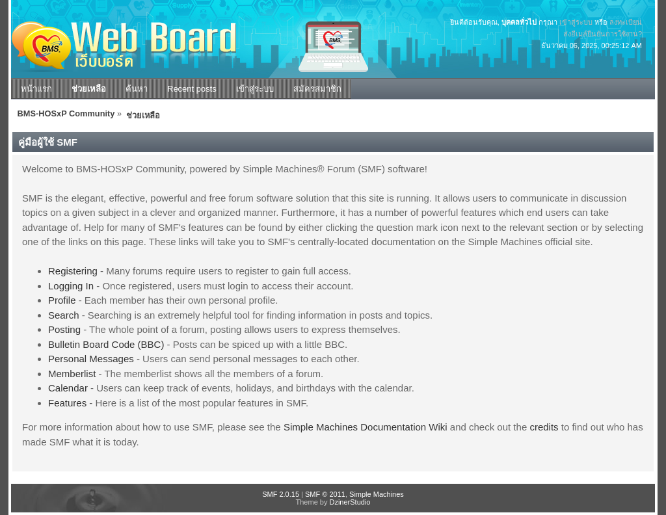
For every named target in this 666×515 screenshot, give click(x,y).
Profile (62, 300)
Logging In (71, 285)
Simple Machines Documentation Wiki (365, 426)
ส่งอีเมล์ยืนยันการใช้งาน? (602, 34)
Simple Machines (376, 494)
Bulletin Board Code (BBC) (106, 344)
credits (543, 426)
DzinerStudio (349, 502)
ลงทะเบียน (625, 22)
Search (63, 315)
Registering (73, 270)
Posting (64, 329)
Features (67, 402)
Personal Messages (91, 358)
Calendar (68, 387)
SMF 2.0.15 (280, 494)
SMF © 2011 (325, 494)
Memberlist (72, 373)
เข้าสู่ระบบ (576, 22)
